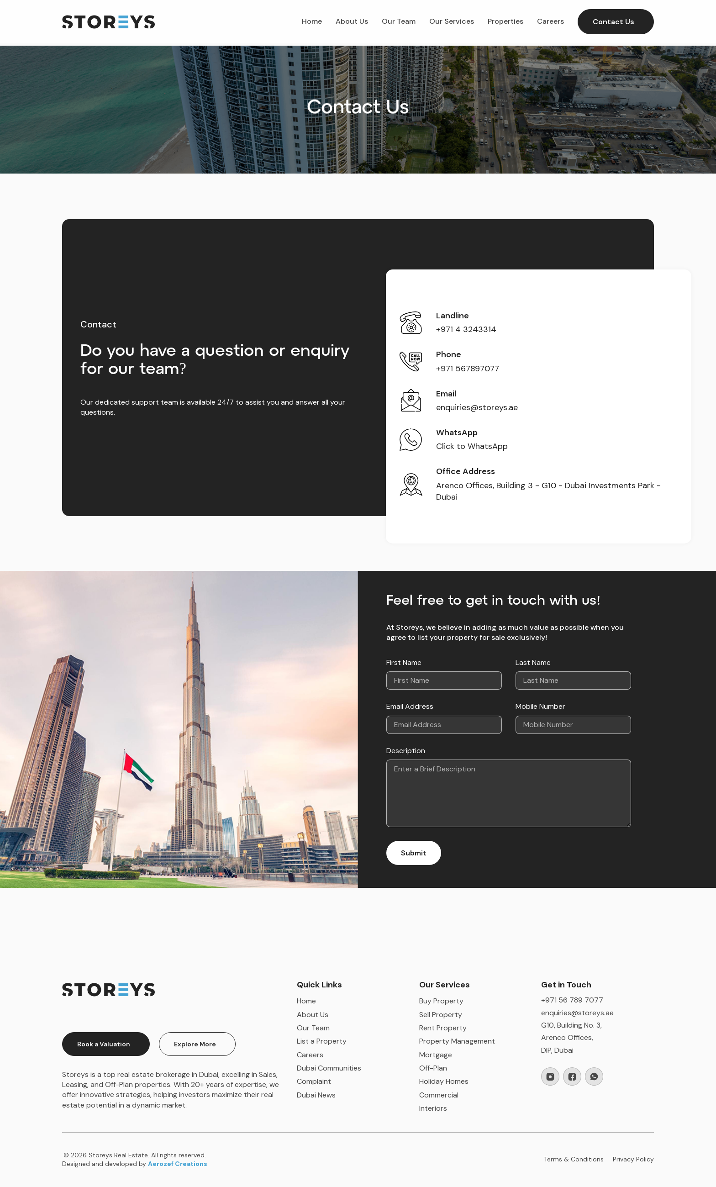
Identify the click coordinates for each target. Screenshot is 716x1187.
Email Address (409, 706)
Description (405, 750)
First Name (403, 662)
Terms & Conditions (574, 1159)
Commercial (438, 1095)
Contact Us (613, 21)
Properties (505, 21)
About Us (352, 21)
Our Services (451, 21)
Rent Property (443, 1028)
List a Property (322, 1041)
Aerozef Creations (177, 1164)
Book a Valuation (103, 1044)
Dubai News (316, 1095)
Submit (413, 853)
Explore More (195, 1044)
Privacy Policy (633, 1159)
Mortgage (435, 1055)
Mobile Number (540, 706)
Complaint (314, 1081)
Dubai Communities (329, 1068)
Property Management (457, 1041)
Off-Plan (433, 1068)
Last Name (533, 662)
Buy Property (441, 1001)
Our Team (399, 21)
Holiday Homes (444, 1081)
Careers (550, 21)
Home (312, 21)
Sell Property (440, 1014)
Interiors (433, 1108)
